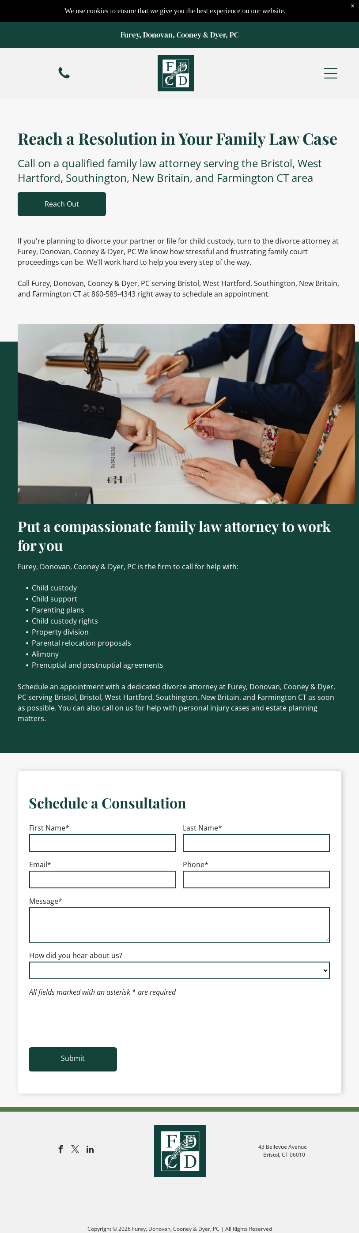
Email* (40, 864)
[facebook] (61, 1150)
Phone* (195, 864)
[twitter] (75, 1150)
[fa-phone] (64, 55)
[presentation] (96, 1021)
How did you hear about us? (75, 955)
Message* (45, 901)
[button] (330, 51)
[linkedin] (90, 1150)
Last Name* (202, 828)
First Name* (49, 828)
